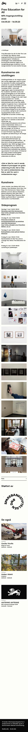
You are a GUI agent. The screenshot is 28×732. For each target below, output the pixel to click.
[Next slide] (24, 497)
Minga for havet (5, 545)
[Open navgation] (25, 3)
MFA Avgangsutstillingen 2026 (9, 604)
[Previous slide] (3, 497)
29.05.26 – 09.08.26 (6, 547)
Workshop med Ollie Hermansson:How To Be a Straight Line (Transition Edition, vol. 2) (13, 212)
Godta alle (5, 729)
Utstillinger (4, 50)
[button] (14, 479)
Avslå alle (13, 729)
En (18, 3)
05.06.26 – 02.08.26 (6, 606)
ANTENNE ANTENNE (10, 602)
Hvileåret (3, 576)
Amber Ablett (7, 574)
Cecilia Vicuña (7, 543)
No (16, 3)
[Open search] (21, 3)
